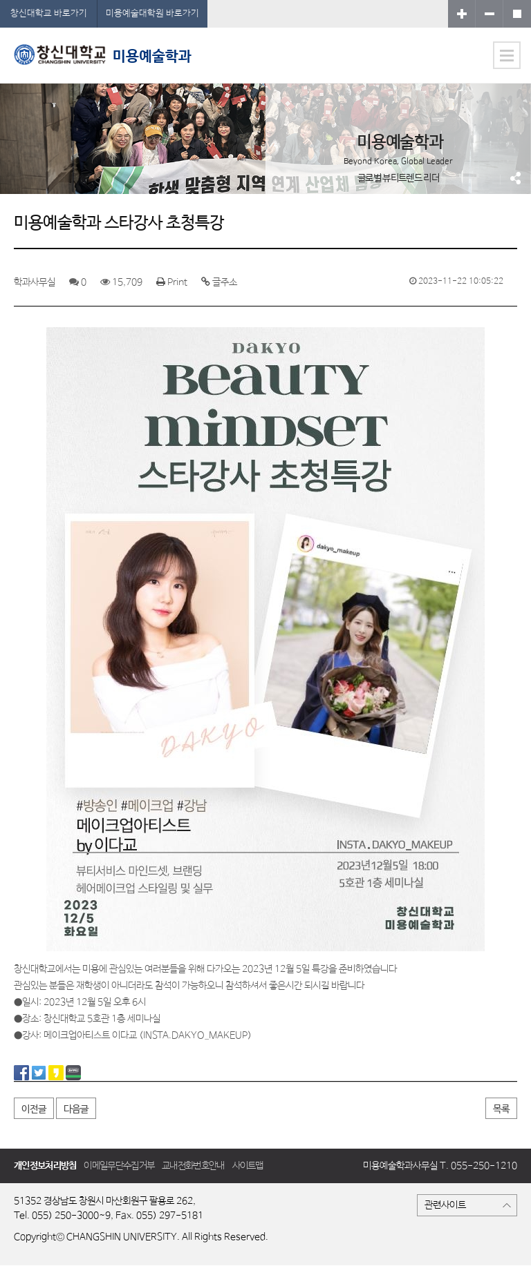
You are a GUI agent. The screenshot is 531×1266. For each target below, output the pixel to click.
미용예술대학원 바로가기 (152, 13)
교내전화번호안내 (193, 1165)
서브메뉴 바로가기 (0, 0)
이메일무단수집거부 (119, 1165)
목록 (501, 1109)
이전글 (33, 1109)
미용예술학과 (103, 54)
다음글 (76, 1109)
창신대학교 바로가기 (48, 13)
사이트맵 (247, 1165)
